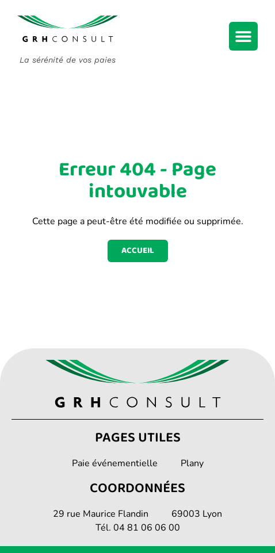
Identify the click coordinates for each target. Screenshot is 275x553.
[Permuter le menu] (243, 36)
